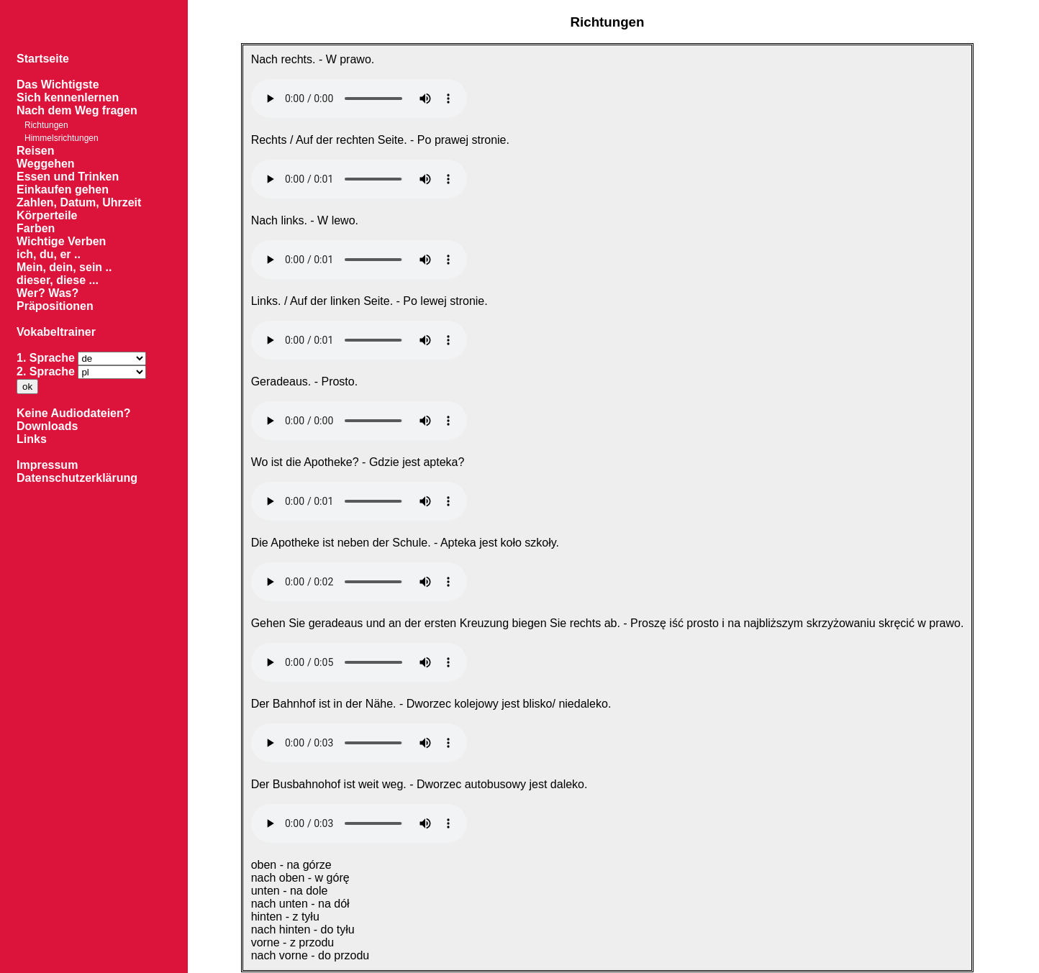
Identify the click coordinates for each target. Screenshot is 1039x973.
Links (32, 439)
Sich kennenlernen (68, 97)
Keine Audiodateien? (74, 413)
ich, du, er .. (49, 254)
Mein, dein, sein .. (64, 267)
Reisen (35, 151)
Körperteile (47, 215)
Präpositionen (55, 306)
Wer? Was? (47, 293)
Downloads (47, 426)
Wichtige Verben (61, 241)
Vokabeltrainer (56, 332)
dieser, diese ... (58, 280)
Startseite (43, 58)
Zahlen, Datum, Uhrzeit (79, 202)
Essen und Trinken (68, 176)
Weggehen (46, 163)
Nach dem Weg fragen (77, 110)
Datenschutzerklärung (77, 478)
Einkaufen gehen (63, 189)
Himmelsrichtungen (61, 138)
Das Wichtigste (58, 84)
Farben (36, 228)
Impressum (47, 465)
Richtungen (46, 125)
